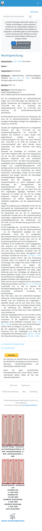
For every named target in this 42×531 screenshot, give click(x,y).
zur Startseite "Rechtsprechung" (13, 344)
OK (14, 43)
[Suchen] (14, 16)
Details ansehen (23, 43)
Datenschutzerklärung (21, 47)
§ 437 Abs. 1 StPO (32, 336)
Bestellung (34, 12)
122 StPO (25, 78)
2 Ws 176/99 (17, 61)
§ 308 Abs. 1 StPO (32, 334)
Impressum (25, 385)
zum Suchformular (8, 348)
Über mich (13, 385)
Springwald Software (29, 405)
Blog (24, 392)
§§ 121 (16, 78)
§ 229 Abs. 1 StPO (34, 255)
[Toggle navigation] (38, 3)
